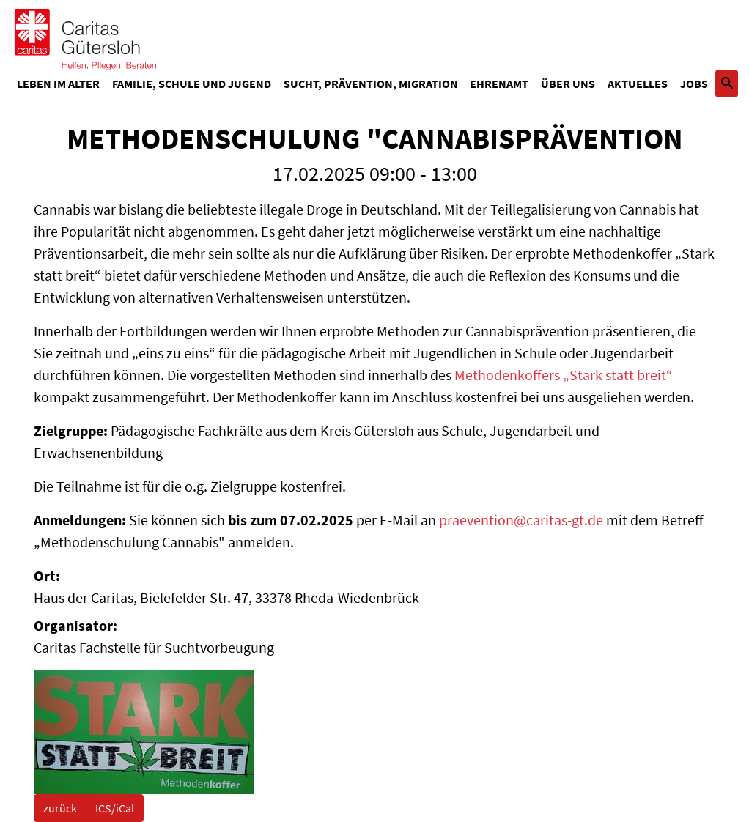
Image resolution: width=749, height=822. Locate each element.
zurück (60, 808)
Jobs (694, 83)
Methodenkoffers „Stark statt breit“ (563, 375)
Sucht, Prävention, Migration (371, 83)
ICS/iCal (114, 808)
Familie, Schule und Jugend (191, 83)
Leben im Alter (58, 83)
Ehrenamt (499, 83)
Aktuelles (638, 83)
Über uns (568, 83)
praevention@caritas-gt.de (521, 520)
